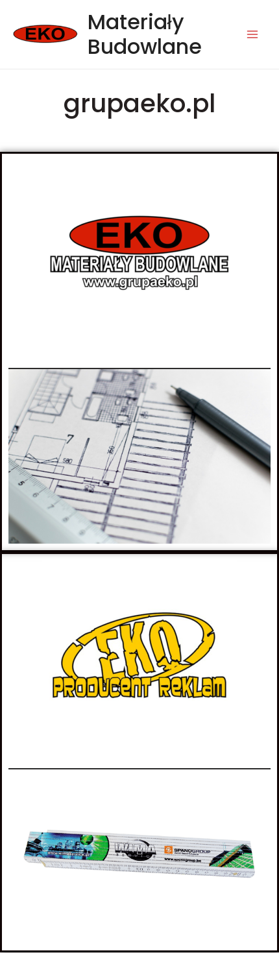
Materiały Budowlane (145, 34)
